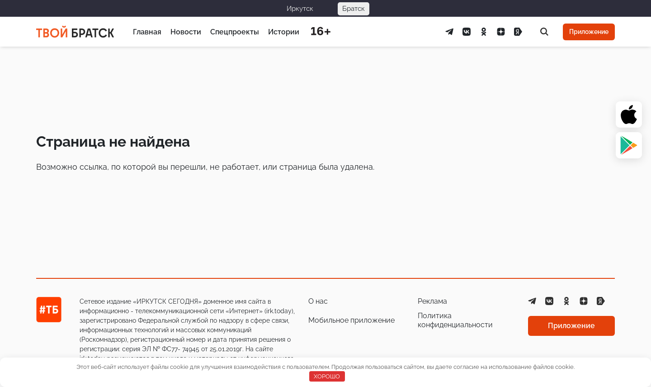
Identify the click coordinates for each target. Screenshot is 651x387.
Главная (147, 32)
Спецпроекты (234, 32)
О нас (318, 301)
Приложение (589, 31)
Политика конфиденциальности (455, 320)
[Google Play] (629, 145)
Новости (185, 32)
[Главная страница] (75, 31)
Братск (353, 9)
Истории (283, 32)
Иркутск (300, 9)
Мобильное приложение (351, 320)
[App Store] (629, 114)
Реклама (432, 301)
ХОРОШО (327, 376)
